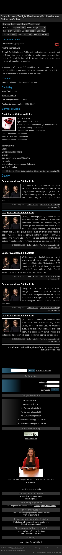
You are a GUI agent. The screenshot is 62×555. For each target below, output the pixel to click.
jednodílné (26, 347)
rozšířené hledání (43, 370)
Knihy (18, 24)
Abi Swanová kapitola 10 (31, 416)
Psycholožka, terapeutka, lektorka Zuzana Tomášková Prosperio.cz (31, 479)
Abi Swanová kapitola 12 (31, 408)
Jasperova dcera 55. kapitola (18, 212)
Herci (37, 24)
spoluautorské (48, 350)
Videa (30, 24)
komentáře (57, 552)
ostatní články (52, 347)
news (44, 552)
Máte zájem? (31, 498)
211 (15, 91)
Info (12, 24)
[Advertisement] (31, 6)
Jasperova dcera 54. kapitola (18, 253)
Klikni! (39, 542)
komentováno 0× (54, 248)
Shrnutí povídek (9, 34)
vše (58, 350)
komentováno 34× (53, 171)
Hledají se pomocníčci (31, 524)
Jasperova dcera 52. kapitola (18, 315)
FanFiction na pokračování (14, 27)
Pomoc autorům (24, 34)
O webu (6, 24)
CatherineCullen (27, 171)
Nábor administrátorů (31, 533)
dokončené (37, 347)
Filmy (24, 24)
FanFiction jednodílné (36, 27)
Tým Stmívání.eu (17, 548)
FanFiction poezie (27, 31)
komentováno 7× (54, 207)
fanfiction (14, 347)
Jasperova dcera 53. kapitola (18, 284)
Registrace (45, 390)
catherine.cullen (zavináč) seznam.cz (24, 82)
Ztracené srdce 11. (31, 400)
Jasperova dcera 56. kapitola (18, 181)
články (39, 552)
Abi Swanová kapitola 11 (31, 412)
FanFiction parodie (11, 31)
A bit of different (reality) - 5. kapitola (31, 423)
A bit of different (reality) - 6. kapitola (31, 420)
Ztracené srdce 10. (31, 404)
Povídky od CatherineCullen (17, 114)
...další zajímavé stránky (31, 489)
